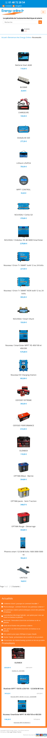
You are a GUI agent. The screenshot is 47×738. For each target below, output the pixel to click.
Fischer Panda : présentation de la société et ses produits (23, 637)
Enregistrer (19, 6)
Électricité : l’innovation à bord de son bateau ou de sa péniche (21, 621)
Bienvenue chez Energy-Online (19, 37)
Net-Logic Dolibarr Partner (14, 732)
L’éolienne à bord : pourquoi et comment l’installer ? (21, 604)
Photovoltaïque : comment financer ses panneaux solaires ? (23, 607)
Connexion (8, 6)
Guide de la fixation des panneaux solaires (17, 626)
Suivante (16, 586)
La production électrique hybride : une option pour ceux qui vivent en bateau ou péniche (23, 616)
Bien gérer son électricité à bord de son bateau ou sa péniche (21, 630)
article (27, 29)
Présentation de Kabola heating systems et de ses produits (24, 640)
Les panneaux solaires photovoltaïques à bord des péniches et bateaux (24, 611)
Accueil (4, 37)
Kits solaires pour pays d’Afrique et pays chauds (20, 634)
